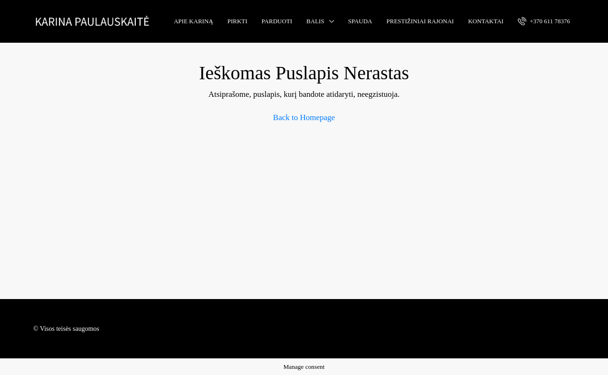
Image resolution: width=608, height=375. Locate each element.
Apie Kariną (193, 21)
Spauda (360, 21)
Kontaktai (485, 21)
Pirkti (237, 21)
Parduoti (277, 21)
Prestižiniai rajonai (420, 21)
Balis (315, 21)
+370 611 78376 (544, 21)
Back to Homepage (304, 117)
